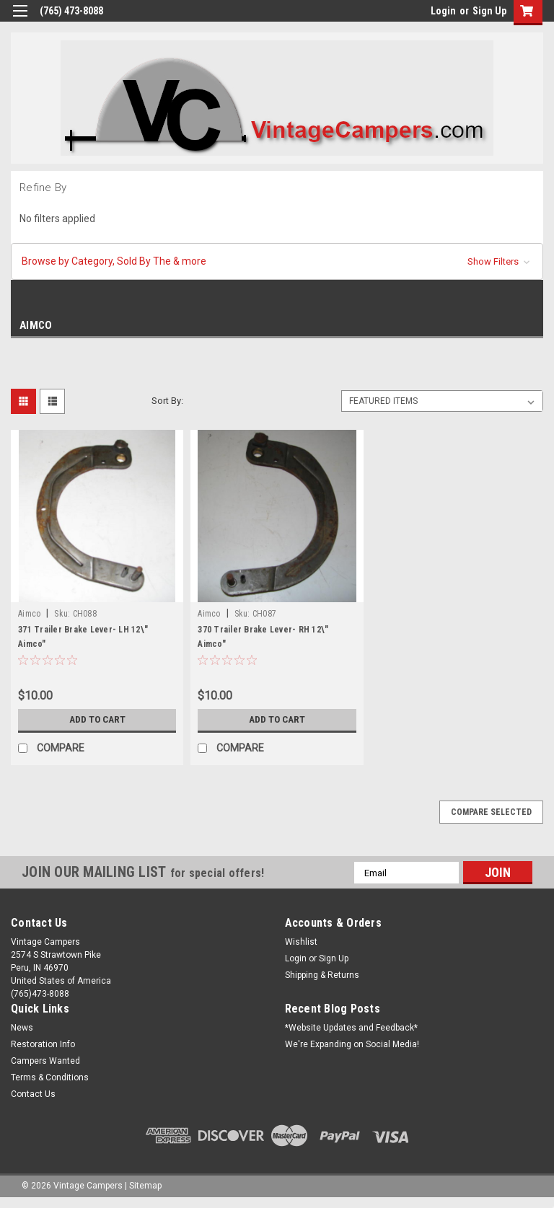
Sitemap (145, 1186)
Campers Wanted (45, 1061)
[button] (277, 261)
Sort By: (167, 400)
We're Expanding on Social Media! (352, 1044)
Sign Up (489, 11)
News (22, 1028)
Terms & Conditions (50, 1077)
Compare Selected (491, 812)
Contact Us (33, 1094)
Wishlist (301, 942)
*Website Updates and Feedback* (351, 1028)
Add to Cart (97, 720)
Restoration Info (43, 1044)
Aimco (29, 614)
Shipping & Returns (322, 975)
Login (443, 11)
